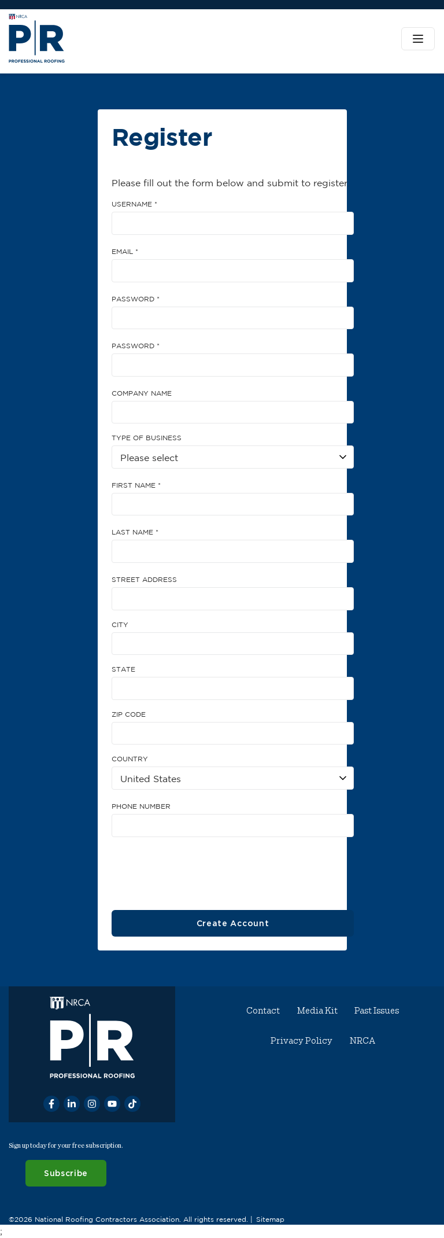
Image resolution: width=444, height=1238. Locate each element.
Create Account (232, 923)
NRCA (362, 1040)
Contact (263, 1010)
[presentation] (199, 868)
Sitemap (270, 1218)
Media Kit (317, 1010)
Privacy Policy (301, 1040)
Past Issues (377, 1010)
